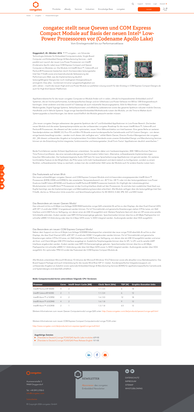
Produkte (56, 9)
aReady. (67, 9)
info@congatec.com (35, 393)
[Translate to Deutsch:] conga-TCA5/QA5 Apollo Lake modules (65, 337)
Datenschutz (132, 378)
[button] (89, 355)
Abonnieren (88, 385)
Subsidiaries (31, 399)
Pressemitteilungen (52, 15)
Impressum (130, 381)
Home (28, 15)
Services (78, 9)
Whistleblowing (134, 388)
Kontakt (149, 9)
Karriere (148, 4)
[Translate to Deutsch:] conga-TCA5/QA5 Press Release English (65, 340)
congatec (121, 9)
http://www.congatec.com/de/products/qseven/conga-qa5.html (130, 311)
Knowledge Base (105, 9)
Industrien (90, 9)
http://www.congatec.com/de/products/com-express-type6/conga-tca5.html (66, 326)
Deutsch (162, 4)
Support (140, 4)
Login (155, 4)
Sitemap (129, 385)
